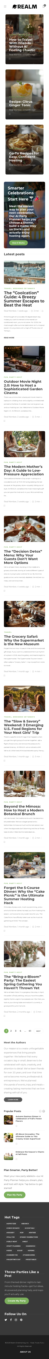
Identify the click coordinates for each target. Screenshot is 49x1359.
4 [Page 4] (20, 1031)
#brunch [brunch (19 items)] (25, 1224)
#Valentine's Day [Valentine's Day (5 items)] (13, 1259)
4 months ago (29, 55)
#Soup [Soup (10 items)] (19, 1250)
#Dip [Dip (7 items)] (22, 1233)
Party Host (21, 149)
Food (12, 97)
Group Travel (17, 35)
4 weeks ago (23, 587)
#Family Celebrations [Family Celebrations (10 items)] (29, 1237)
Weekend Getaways (24, 288)
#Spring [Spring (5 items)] (31, 1250)
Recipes (20, 97)
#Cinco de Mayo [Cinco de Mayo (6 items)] (12, 1228)
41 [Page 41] (30, 1031)
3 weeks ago (23, 417)
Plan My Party (14, 1195)
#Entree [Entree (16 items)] (32, 1233)
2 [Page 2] (11, 1031)
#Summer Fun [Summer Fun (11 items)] (12, 1255)
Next (38, 1031)
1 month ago (23, 671)
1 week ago (22, 311)
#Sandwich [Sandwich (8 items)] (30, 1246)
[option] (24, 1138)
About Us (25, 1352)
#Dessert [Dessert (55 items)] (10, 1233)
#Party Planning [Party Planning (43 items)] (13, 1246)
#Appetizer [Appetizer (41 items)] (11, 1224)
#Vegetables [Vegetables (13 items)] (31, 1259)
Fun (11, 149)
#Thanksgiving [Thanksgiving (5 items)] (29, 1255)
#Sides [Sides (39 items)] (9, 1250)
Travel (30, 35)
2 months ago (23, 1012)
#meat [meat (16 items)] (25, 1241)
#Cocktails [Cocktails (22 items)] (29, 1228)
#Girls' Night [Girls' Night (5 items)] (11, 1241)
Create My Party (17, 1301)
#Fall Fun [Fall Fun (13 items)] (10, 1237)
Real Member (15, 55)
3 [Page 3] (15, 1031)
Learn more (13, 1100)
